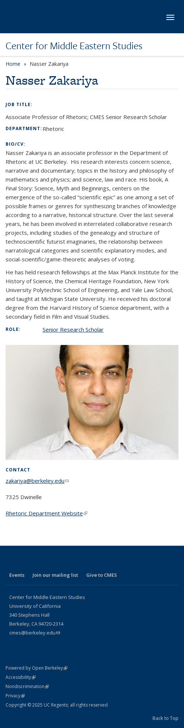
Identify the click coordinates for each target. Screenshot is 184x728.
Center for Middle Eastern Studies (74, 45)
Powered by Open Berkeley (36, 668)
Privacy (15, 696)
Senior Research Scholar (73, 329)
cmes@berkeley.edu (34, 632)
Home (13, 63)
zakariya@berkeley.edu (37, 480)
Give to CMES (101, 575)
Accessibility (21, 677)
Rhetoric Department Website (46, 513)
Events (16, 575)
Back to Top (165, 718)
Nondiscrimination (27, 686)
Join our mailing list (55, 575)
